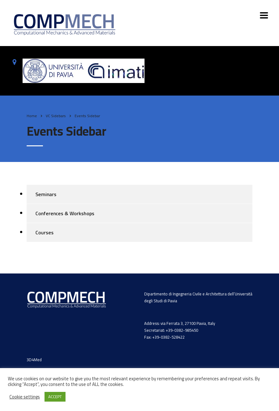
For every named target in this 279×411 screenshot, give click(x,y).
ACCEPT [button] (55, 396)
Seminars (45, 194)
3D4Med (34, 359)
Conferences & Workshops (64, 213)
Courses (44, 232)
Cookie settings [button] (24, 397)
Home (32, 115)
